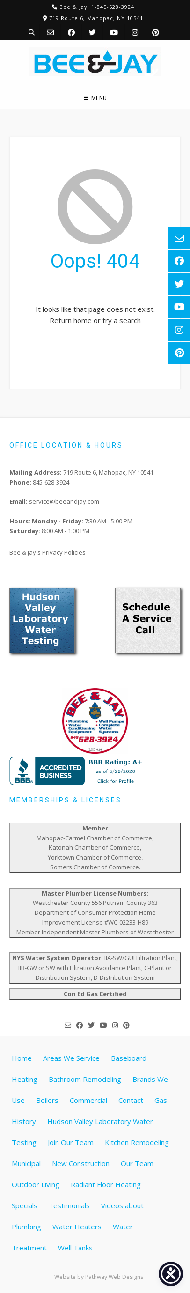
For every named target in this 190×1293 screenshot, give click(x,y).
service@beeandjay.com (64, 501)
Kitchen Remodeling (137, 1142)
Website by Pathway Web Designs (98, 1277)
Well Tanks (75, 1247)
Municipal (26, 1163)
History (24, 1121)
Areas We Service (71, 1058)
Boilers (47, 1100)
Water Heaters (77, 1226)
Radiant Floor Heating (106, 1184)
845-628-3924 (51, 482)
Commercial (88, 1100)
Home (22, 1058)
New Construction (81, 1163)
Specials (24, 1205)
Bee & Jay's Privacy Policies (47, 552)
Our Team (137, 1163)
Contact (130, 1100)
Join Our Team (71, 1142)
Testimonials (69, 1205)
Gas (160, 1100)
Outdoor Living (35, 1184)
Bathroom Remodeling (85, 1079)
